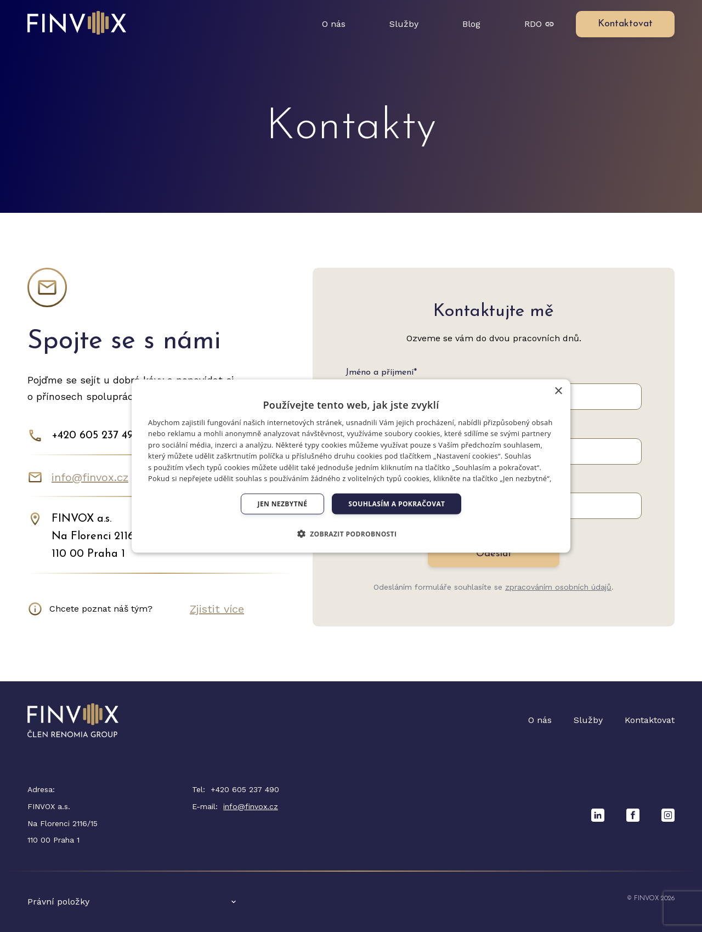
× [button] (558, 391)
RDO (539, 24)
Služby (403, 24)
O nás (334, 24)
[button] (351, 533)
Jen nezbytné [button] (283, 504)
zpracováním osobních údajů (558, 587)
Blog (471, 24)
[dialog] (351, 466)
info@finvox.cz (90, 477)
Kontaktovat (650, 720)
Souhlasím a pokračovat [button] (396, 504)
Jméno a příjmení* (381, 372)
